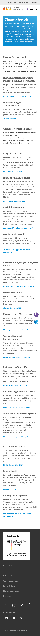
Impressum (7, 596)
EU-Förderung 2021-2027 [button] (13, 465)
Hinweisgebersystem (11, 591)
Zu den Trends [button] (9, 119)
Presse (21, 2)
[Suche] (36, 9)
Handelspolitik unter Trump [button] (14, 201)
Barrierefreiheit (9, 586)
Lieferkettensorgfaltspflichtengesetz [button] (18, 286)
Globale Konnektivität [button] (12, 308)
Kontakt (26, 2)
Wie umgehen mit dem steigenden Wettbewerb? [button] (17, 515)
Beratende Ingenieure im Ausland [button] (16, 407)
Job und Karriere (9, 571)
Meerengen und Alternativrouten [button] (16, 330)
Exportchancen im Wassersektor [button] (16, 357)
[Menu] (32, 9)
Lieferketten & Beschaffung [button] (14, 385)
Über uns (9, 2)
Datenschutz (7, 576)
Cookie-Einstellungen (11, 581)
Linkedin (6, 618)
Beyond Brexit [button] (9, 489)
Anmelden (34, 2)
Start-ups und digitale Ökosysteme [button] (17, 437)
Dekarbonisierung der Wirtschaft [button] (16, 96)
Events (15, 2)
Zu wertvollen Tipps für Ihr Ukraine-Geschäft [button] (17, 251)
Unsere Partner (8, 566)
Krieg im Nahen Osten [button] (12, 172)
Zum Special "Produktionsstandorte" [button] (18, 228)
